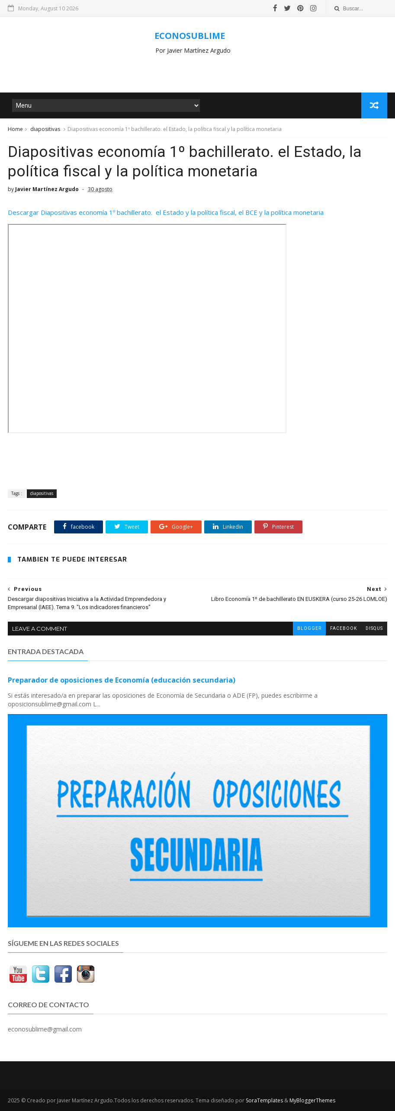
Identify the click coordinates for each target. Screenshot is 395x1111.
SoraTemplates (264, 1100)
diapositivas (45, 129)
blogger (309, 628)
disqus (374, 628)
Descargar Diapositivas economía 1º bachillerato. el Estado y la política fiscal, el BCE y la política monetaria (166, 212)
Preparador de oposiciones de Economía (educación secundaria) (121, 680)
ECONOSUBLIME (189, 36)
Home (15, 129)
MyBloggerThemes (312, 1100)
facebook (343, 628)
